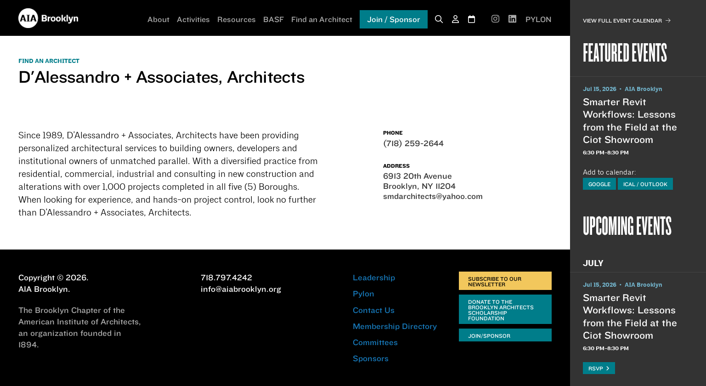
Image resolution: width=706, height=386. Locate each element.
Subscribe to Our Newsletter (494, 281)
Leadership (374, 277)
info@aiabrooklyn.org (241, 289)
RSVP (599, 368)
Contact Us (374, 310)
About (158, 19)
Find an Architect (321, 19)
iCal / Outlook (645, 184)
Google (599, 184)
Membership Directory (395, 326)
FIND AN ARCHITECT (48, 61)
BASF (273, 19)
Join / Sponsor (393, 19)
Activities (193, 19)
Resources (236, 19)
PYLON (538, 19)
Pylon (363, 293)
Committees (375, 342)
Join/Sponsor (489, 335)
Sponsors (371, 358)
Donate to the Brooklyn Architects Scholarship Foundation (501, 310)
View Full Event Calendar (627, 20)
